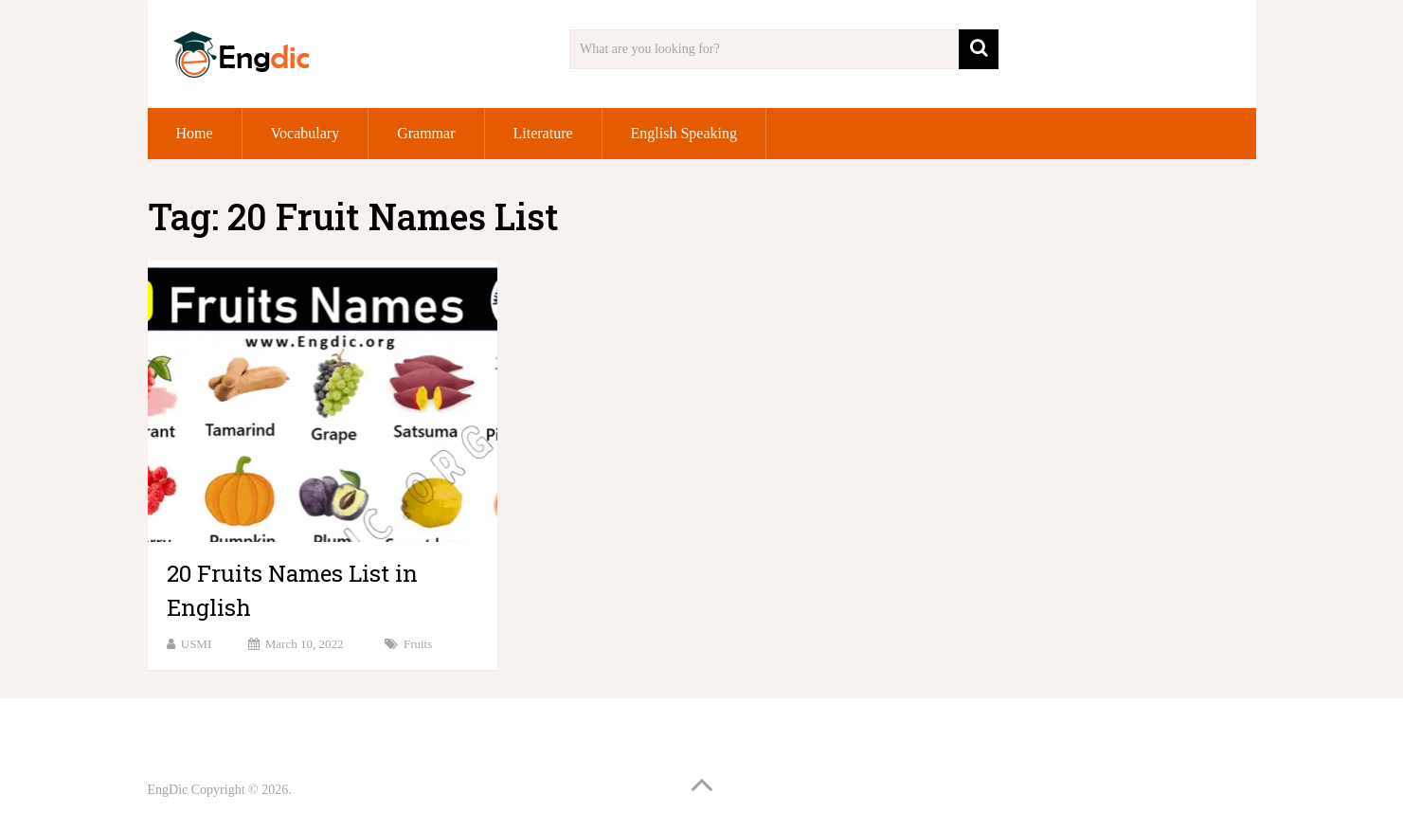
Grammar (426, 133)
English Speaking (684, 133)
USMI (196, 644)
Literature (543, 133)
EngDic (168, 790)
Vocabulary (305, 133)
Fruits (418, 644)
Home (194, 133)
